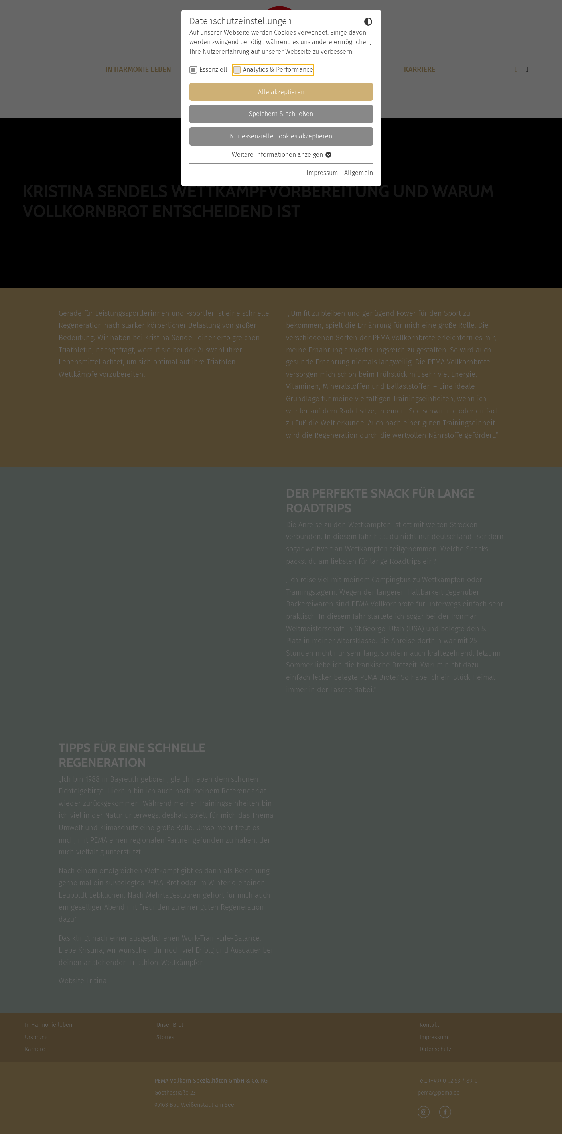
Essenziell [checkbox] (213, 69)
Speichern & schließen (281, 114)
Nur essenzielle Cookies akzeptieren (281, 136)
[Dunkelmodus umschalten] (368, 21)
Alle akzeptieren (281, 92)
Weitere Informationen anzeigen (281, 154)
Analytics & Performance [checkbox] (278, 69)
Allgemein (358, 173)
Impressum (322, 173)
